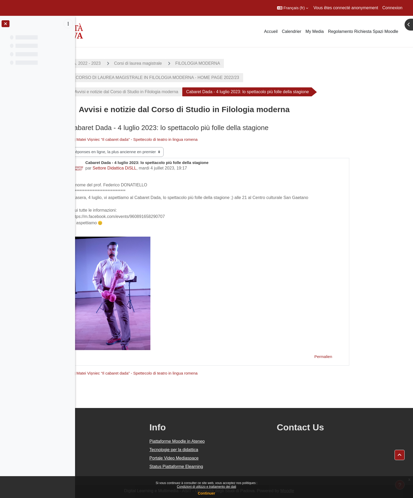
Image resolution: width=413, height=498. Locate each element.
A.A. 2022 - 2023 (120, 63)
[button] (292, 8)
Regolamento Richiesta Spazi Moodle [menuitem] (363, 31)
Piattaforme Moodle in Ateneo (221, 441)
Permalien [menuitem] (358, 356)
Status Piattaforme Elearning (221, 466)
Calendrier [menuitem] (291, 31)
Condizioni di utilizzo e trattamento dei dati (206, 487)
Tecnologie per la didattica (218, 449)
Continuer (206, 493)
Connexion (392, 8)
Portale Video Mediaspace (218, 458)
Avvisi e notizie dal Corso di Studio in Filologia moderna (161, 91)
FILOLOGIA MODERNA (232, 63)
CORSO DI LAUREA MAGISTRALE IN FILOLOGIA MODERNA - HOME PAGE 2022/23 (192, 77)
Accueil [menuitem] (271, 31)
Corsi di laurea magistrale (173, 63)
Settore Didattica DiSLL (149, 168)
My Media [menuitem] (315, 31)
